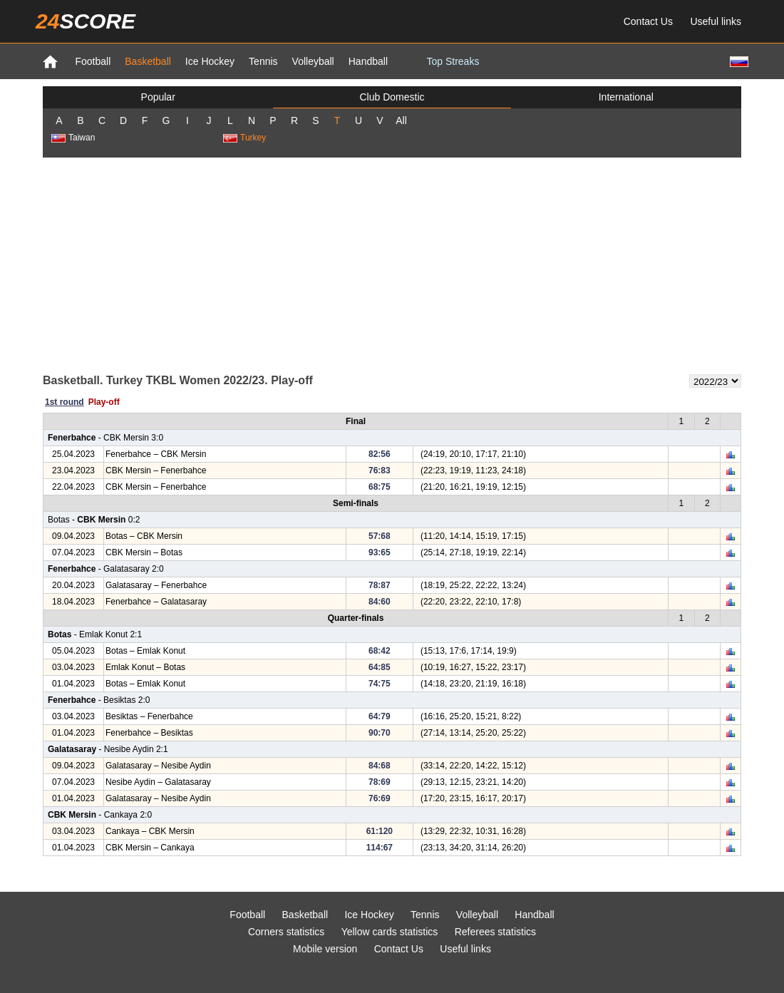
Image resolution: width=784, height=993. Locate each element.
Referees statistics (495, 931)
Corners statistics (286, 931)
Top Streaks (452, 61)
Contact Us (648, 21)
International (626, 97)
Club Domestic (391, 97)
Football (92, 61)
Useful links (715, 21)
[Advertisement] (392, 264)
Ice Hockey (209, 61)
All (401, 120)
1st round (64, 402)
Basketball (148, 61)
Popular (158, 97)
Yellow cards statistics (389, 931)
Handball (368, 61)
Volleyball (313, 61)
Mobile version (325, 949)
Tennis (263, 61)
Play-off (104, 402)
